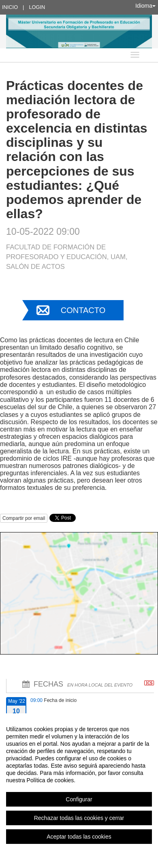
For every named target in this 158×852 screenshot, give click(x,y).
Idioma (145, 5)
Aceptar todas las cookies (79, 836)
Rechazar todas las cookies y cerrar (79, 818)
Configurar (79, 799)
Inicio (10, 7)
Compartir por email (23, 518)
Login (37, 7)
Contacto (83, 310)
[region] (79, 782)
